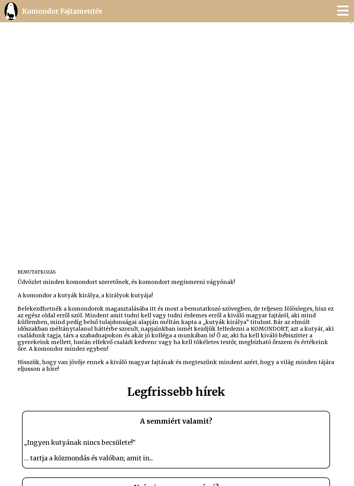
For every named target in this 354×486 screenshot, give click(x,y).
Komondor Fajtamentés (50, 11)
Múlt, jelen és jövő (333, 25)
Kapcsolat (334, 30)
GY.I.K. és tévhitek (333, 29)
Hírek (333, 26)
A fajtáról (333, 27)
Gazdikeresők (333, 28)
